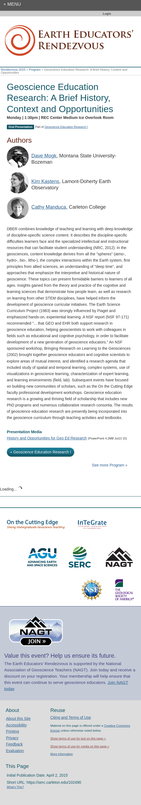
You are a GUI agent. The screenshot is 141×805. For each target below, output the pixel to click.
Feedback (14, 744)
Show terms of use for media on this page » (79, 746)
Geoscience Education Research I (66, 126)
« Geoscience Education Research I (40, 452)
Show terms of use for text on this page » (78, 738)
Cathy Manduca (48, 207)
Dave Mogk (43, 155)
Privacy (12, 738)
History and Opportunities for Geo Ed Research (47, 438)
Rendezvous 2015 (13, 69)
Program (35, 69)
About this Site (18, 718)
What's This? (15, 787)
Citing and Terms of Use (70, 717)
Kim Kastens (45, 181)
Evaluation (15, 751)
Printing (12, 731)
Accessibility (16, 725)
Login (107, 13)
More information (61, 754)
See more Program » (109, 465)
